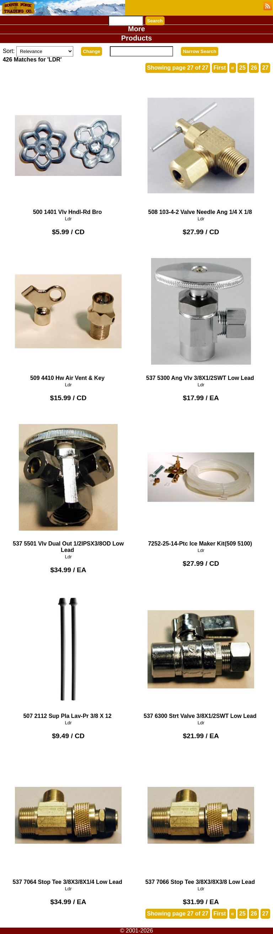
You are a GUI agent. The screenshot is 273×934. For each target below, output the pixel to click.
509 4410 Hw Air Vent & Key (68, 314)
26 (254, 68)
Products (136, 38)
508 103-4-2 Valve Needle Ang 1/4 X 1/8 (201, 148)
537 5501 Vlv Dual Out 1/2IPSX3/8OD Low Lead (68, 483)
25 (242, 68)
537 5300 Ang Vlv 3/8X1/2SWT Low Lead (201, 314)
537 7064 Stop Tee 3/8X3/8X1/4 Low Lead (68, 818)
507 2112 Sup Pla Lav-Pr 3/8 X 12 (68, 652)
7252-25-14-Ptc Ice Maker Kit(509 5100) (201, 480)
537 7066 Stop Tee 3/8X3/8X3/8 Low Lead (201, 818)
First (220, 68)
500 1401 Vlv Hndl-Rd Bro (68, 148)
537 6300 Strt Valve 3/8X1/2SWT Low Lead (201, 652)
